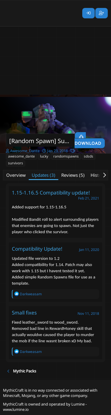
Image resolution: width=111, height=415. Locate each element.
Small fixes (24, 312)
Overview (16, 175)
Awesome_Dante (25, 150)
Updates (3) (43, 175)
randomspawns (66, 156)
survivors (15, 163)
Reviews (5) (73, 175)
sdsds (88, 156)
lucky (44, 156)
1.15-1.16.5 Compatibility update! (51, 192)
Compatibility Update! (37, 248)
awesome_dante (21, 156)
